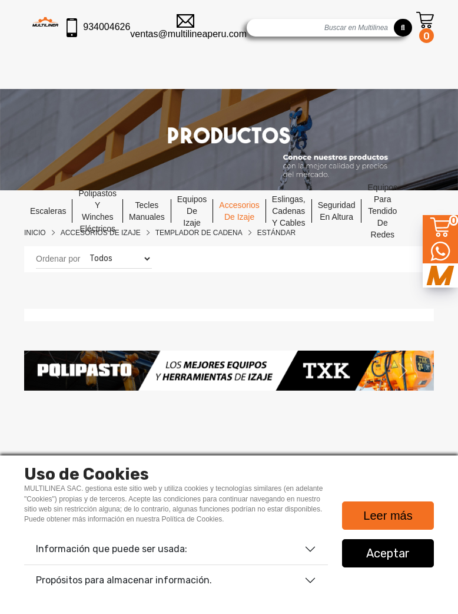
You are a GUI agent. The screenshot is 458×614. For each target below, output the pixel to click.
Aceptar (388, 553)
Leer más (387, 515)
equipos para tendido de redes (382, 211)
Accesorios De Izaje (101, 232)
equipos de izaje (192, 210)
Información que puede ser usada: (111, 548)
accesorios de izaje (239, 211)
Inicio (35, 232)
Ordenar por (58, 258)
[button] (54, 371)
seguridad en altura (337, 211)
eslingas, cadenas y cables (289, 210)
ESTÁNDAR (276, 232)
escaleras (48, 211)
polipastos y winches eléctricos (97, 211)
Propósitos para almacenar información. (124, 580)
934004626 (98, 27)
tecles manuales (147, 211)
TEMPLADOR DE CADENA (199, 232)
